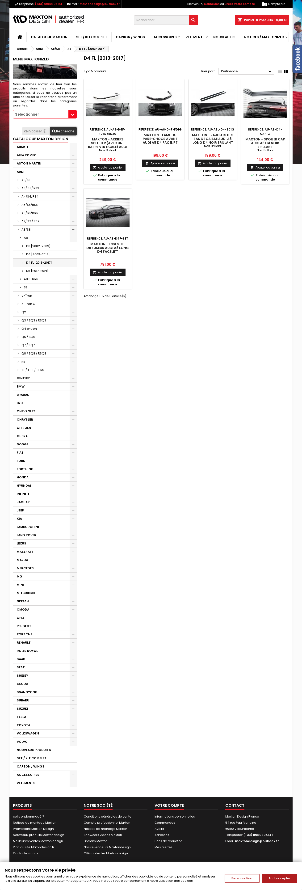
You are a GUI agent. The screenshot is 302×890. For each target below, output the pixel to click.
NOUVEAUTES (224, 37)
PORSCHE (24, 634)
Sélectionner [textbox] (27, 114)
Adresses (162, 835)
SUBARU (23, 700)
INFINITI (23, 494)
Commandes (165, 822)
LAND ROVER (26, 535)
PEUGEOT (24, 626)
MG (19, 576)
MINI (20, 584)
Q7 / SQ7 (28, 345)
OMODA (23, 609)
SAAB (21, 659)
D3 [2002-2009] (38, 246)
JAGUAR (23, 502)
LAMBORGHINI (28, 527)
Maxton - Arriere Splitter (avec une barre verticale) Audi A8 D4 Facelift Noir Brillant (107, 147)
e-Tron (26, 295)
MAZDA (22, 560)
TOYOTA (23, 725)
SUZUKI (22, 708)
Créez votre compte (239, 4)
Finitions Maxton (96, 841)
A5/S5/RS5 (29, 204)
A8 (26, 238)
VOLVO (22, 741)
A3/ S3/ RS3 (30, 188)
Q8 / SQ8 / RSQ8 (33, 353)
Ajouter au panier (107, 167)
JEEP (20, 510)
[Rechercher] (166, 20)
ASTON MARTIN (29, 163)
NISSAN (23, 601)
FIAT (20, 452)
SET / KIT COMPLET (91, 37)
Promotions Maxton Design (33, 829)
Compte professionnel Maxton (107, 822)
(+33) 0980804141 (48, 4)
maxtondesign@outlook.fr (100, 4)
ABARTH (23, 147)
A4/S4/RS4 (29, 196)
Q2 (23, 312)
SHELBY (22, 675)
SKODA (22, 684)
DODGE (22, 444)
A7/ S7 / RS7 (30, 221)
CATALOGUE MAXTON (49, 37)
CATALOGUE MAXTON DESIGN (40, 139)
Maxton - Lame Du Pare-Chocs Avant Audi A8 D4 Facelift (160, 139)
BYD (20, 403)
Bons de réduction (169, 841)
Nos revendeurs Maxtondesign (107, 847)
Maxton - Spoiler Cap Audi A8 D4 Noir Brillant (265, 143)
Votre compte (169, 805)
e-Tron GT (29, 304)
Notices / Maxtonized (264, 37)
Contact (234, 805)
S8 (26, 287)
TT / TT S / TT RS (32, 370)
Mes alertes (163, 847)
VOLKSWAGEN (28, 733)
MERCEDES (25, 568)
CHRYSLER (25, 419)
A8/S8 (26, 229)
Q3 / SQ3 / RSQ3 (33, 320)
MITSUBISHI (26, 593)
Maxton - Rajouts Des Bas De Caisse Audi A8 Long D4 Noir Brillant (212, 139)
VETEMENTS (195, 37)
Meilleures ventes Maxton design (38, 841)
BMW (21, 386)
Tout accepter (279, 878)
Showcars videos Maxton (103, 835)
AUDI (20, 171)
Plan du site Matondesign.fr (33, 847)
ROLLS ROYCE (27, 651)
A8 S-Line (31, 279)
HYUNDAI (24, 485)
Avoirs (159, 829)
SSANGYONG (27, 692)
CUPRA (22, 436)
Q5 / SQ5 (28, 337)
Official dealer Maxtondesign (106, 853)
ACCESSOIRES (165, 37)
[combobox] (45, 114)
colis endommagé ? (28, 816)
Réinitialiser (35, 131)
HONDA (23, 477)
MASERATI (25, 551)
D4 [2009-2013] (38, 254)
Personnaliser (242, 878)
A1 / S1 (25, 180)
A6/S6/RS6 (29, 213)
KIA (19, 518)
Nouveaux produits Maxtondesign (38, 835)
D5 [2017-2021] (37, 271)
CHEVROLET (26, 411)
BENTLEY (23, 378)
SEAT (21, 667)
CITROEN (24, 428)
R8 (23, 361)
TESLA (21, 717)
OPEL (20, 618)
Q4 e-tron (29, 328)
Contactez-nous (25, 853)
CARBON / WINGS (130, 37)
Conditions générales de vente (107, 816)
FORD (21, 461)
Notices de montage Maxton (34, 822)
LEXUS (21, 543)
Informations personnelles (175, 816)
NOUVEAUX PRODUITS (34, 750)
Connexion (212, 4)
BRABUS (23, 394)
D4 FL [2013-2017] (39, 262)
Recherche (63, 131)
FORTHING (25, 469)
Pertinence (247, 71)
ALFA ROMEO (27, 155)
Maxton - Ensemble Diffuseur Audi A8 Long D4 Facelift (107, 248)
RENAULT (24, 642)
